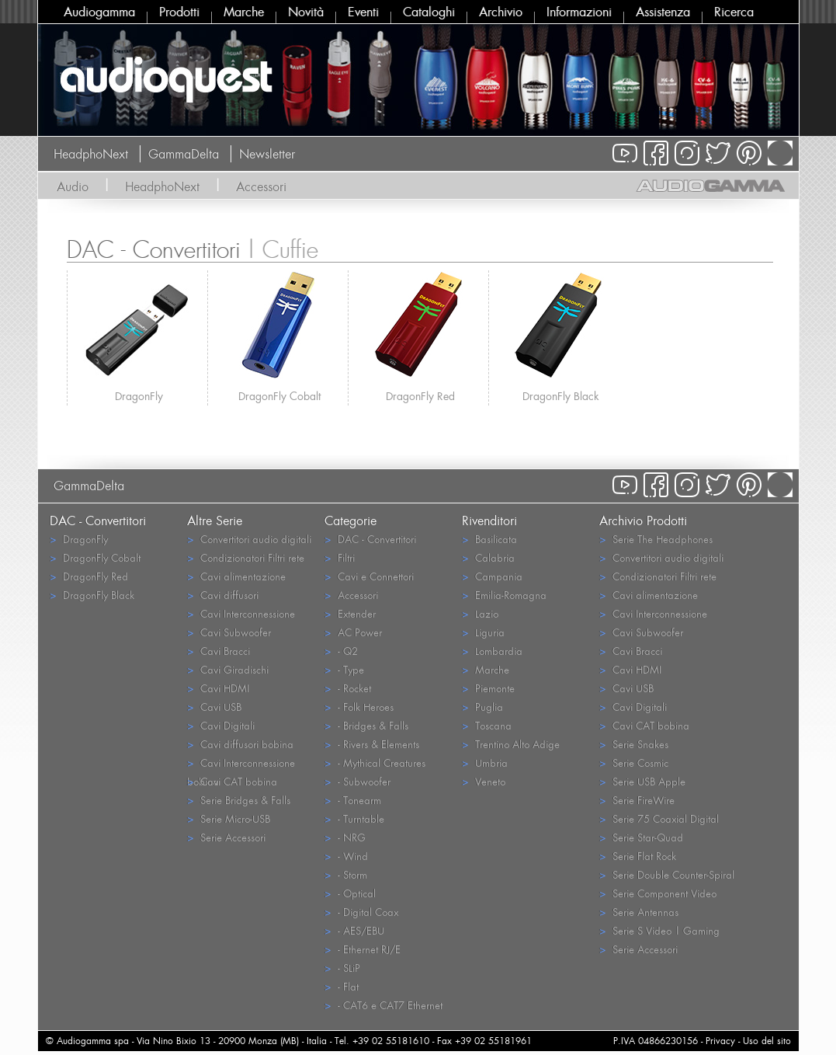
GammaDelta (183, 153)
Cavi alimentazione (236, 576)
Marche (244, 11)
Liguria (483, 632)
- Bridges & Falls (366, 725)
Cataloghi (429, 11)
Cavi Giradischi (228, 669)
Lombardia (492, 650)
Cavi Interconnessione (241, 613)
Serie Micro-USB (228, 818)
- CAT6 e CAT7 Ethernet (383, 1005)
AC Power (353, 632)
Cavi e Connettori (369, 576)
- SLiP (342, 967)
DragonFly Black (560, 395)
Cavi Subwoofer (229, 632)
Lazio (480, 613)
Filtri (339, 557)
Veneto (483, 781)
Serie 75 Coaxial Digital (659, 818)
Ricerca (734, 11)
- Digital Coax (361, 911)
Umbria (485, 762)
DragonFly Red (420, 395)
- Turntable (354, 818)
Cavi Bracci (218, 650)
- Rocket (347, 688)
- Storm (345, 874)
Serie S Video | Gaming (659, 930)
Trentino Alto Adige (511, 743)
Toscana (487, 725)
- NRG (345, 837)
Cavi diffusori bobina (240, 743)
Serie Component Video (657, 893)
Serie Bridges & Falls (238, 799)
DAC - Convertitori (370, 538)
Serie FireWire (637, 799)
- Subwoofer (357, 781)
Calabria (488, 557)
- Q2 (341, 650)
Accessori (261, 186)
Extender (350, 613)
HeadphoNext (91, 153)
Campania (492, 576)
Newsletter (267, 153)
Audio (72, 186)
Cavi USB (214, 706)
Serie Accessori (226, 837)
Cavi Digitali (221, 725)
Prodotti (179, 11)
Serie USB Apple (642, 781)
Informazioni (579, 11)
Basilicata (489, 538)
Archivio (500, 11)
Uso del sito (767, 1040)
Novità (306, 11)
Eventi (363, 11)
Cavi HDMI (218, 688)
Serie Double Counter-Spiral (666, 874)
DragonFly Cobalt (279, 395)
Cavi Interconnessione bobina (241, 763)
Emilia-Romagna (504, 594)
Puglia (482, 706)
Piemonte (488, 688)
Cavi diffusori (222, 594)
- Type (344, 669)
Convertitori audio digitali (249, 538)
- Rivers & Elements (371, 743)
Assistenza (663, 11)
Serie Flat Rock (637, 855)
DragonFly (139, 395)
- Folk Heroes (359, 706)
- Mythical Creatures (374, 762)
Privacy (720, 1040)
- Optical (350, 893)
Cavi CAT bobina (232, 781)
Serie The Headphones (656, 538)
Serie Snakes (633, 743)
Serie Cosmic (633, 762)
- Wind (346, 855)
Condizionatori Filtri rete (245, 557)
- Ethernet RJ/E (362, 949)
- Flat (341, 986)
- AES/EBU (354, 930)
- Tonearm (352, 799)
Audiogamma (99, 11)
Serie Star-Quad (641, 837)
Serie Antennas (638, 911)
